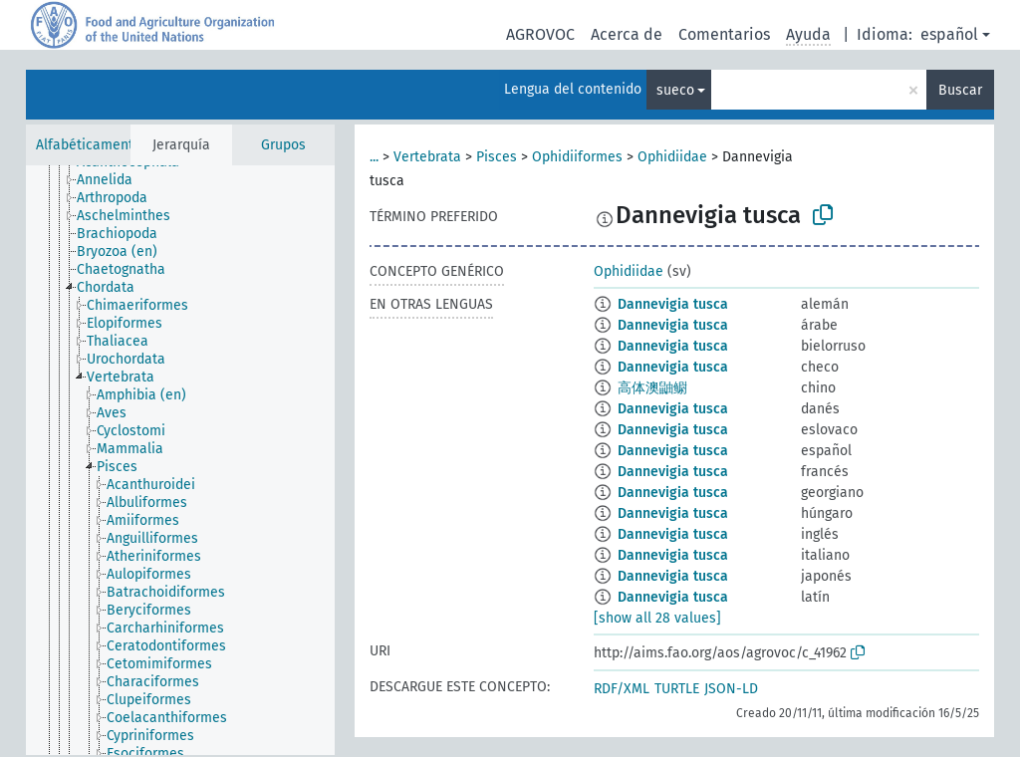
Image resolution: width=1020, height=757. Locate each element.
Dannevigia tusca (673, 304)
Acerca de (626, 34)
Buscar (960, 90)
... (374, 156)
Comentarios (724, 34)
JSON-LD (731, 688)
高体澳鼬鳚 (652, 387)
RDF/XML (621, 688)
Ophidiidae (672, 156)
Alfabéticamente (88, 144)
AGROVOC (540, 34)
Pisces (496, 156)
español (949, 34)
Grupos (283, 144)
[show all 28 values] (657, 618)
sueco (675, 90)
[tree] (180, 460)
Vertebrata (427, 156)
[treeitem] (113, 180)
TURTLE (676, 688)
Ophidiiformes (577, 156)
